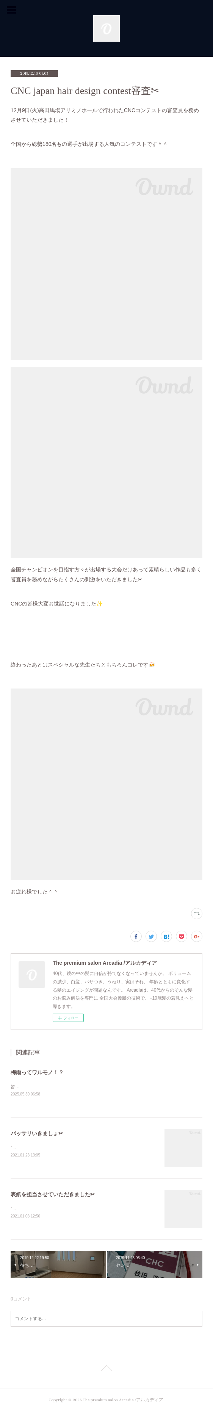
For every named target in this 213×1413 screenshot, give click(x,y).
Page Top (106, 1370)
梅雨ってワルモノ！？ (37, 1072)
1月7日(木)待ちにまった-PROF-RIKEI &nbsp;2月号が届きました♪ (77, 1210)
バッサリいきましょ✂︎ (37, 1134)
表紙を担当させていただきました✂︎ (53, 1195)
